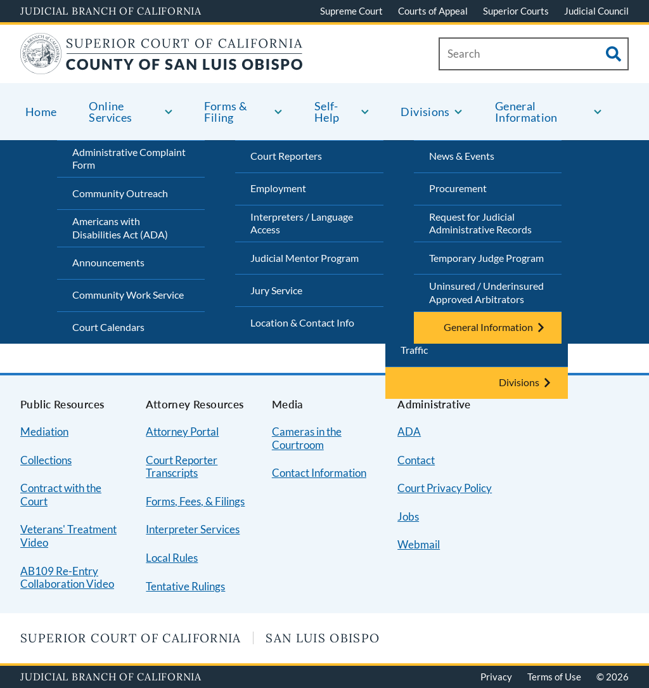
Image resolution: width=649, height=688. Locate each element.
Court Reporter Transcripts (181, 466)
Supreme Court (351, 10)
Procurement (458, 188)
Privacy (496, 676)
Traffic (414, 350)
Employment (278, 188)
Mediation (44, 431)
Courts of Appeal (433, 10)
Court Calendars (108, 327)
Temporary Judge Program (486, 258)
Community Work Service (128, 295)
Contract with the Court (60, 494)
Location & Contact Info (302, 322)
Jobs (408, 516)
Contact (416, 460)
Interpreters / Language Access (301, 223)
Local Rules (172, 557)
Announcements (108, 262)
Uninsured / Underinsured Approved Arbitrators (486, 292)
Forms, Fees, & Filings (195, 501)
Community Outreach (120, 193)
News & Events (461, 156)
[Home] (161, 66)
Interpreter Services (193, 529)
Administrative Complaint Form (129, 158)
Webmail (418, 544)
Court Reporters (286, 156)
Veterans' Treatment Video (68, 535)
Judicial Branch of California (111, 10)
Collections (46, 460)
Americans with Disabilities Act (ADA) (120, 227)
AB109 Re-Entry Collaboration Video (67, 577)
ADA (409, 431)
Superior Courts (516, 10)
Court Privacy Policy (444, 488)
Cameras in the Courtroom (307, 438)
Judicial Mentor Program (304, 258)
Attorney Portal (182, 431)
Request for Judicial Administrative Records (480, 223)
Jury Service (276, 290)
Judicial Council (596, 10)
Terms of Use (554, 676)
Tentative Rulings (185, 586)
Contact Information (319, 472)
